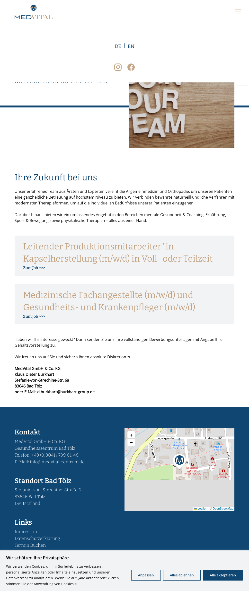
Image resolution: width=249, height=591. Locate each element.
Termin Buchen (30, 545)
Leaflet (200, 508)
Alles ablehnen (182, 575)
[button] (179, 460)
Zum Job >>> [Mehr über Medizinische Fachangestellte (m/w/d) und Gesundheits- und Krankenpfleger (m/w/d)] (34, 316)
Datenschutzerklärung (37, 538)
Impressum (26, 531)
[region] (124, 570)
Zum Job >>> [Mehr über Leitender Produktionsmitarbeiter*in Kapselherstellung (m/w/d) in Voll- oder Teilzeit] (34, 267)
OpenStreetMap (223, 508)
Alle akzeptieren (223, 575)
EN (131, 139)
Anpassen (146, 575)
